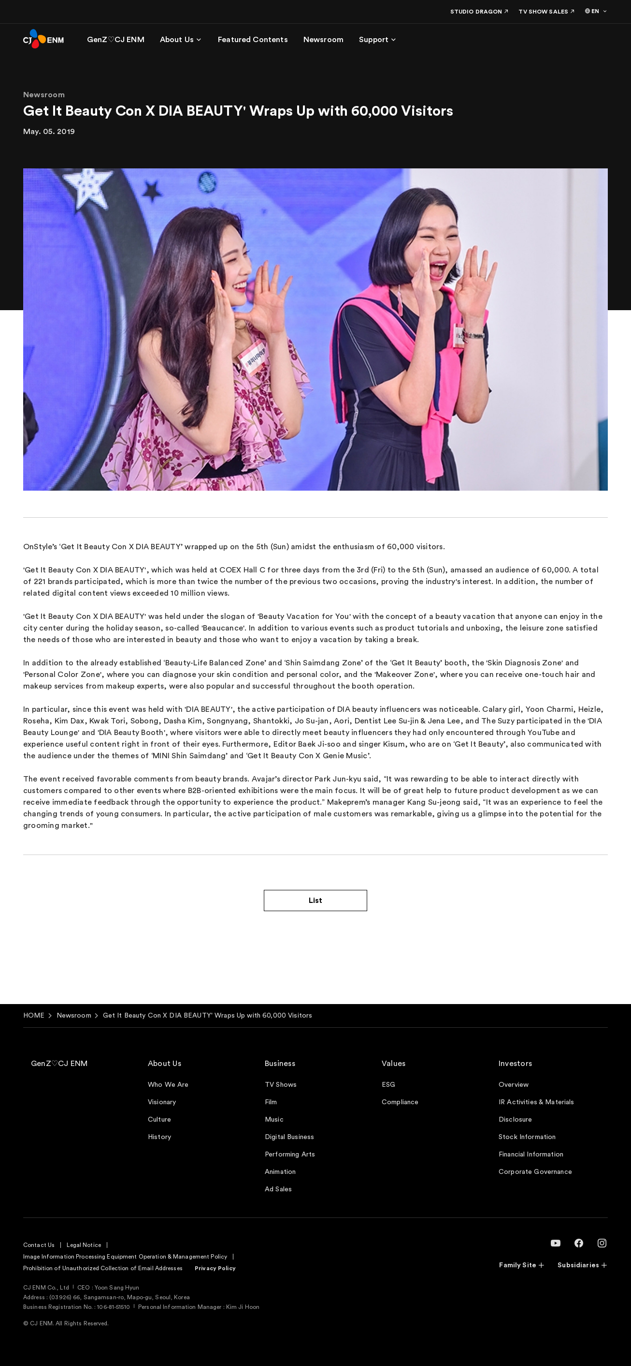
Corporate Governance (535, 1172)
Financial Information (531, 1154)
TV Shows (281, 1084)
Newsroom (74, 1015)
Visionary (162, 1102)
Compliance (400, 1102)
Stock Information (527, 1137)
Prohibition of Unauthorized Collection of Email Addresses (103, 1268)
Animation (280, 1172)
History (159, 1137)
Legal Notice (83, 1245)
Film (271, 1102)
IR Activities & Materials (536, 1102)
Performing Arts (290, 1154)
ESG (388, 1084)
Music (274, 1119)
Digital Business (289, 1137)
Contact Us (39, 1245)
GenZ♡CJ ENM (59, 1063)
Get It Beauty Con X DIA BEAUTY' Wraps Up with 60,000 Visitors (208, 1015)
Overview (514, 1084)
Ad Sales (278, 1189)
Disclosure (515, 1119)
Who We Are (168, 1084)
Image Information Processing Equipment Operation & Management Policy (125, 1257)
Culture (159, 1119)
